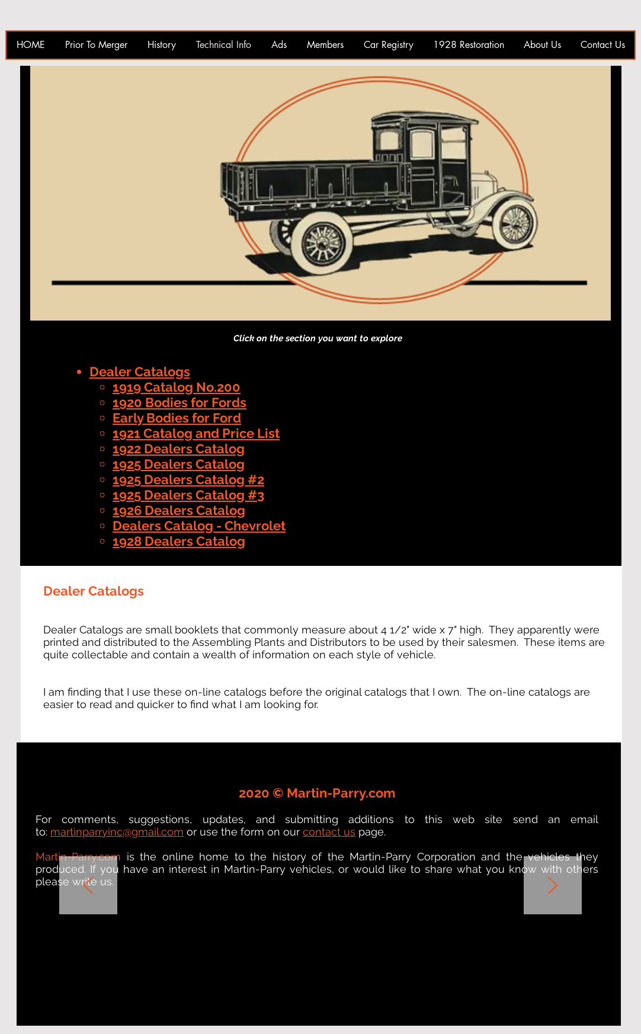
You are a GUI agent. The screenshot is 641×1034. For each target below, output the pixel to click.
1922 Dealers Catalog (179, 448)
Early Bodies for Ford (177, 417)
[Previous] (88, 886)
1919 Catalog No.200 (177, 387)
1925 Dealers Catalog (179, 464)
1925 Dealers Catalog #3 (188, 494)
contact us (329, 831)
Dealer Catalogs (139, 371)
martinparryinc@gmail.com (117, 831)
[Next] (553, 886)
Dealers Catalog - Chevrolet (199, 525)
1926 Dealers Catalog (179, 510)
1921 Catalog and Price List (196, 433)
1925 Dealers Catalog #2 (188, 479)
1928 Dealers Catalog (179, 541)
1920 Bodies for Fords (179, 402)
